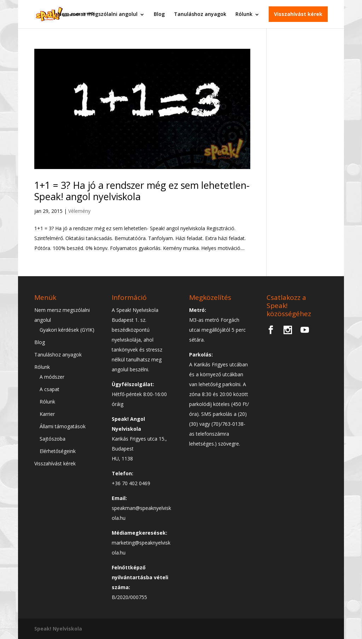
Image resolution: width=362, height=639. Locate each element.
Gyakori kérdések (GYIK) (67, 329)
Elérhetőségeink (58, 451)
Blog (159, 14)
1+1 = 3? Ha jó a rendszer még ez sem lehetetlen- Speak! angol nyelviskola (142, 191)
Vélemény (79, 211)
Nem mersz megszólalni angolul (98, 14)
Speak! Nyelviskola (58, 628)
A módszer (52, 376)
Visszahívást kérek (298, 14)
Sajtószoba (52, 438)
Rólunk (243, 14)
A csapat (49, 389)
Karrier (47, 414)
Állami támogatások (63, 426)
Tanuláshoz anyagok (200, 14)
